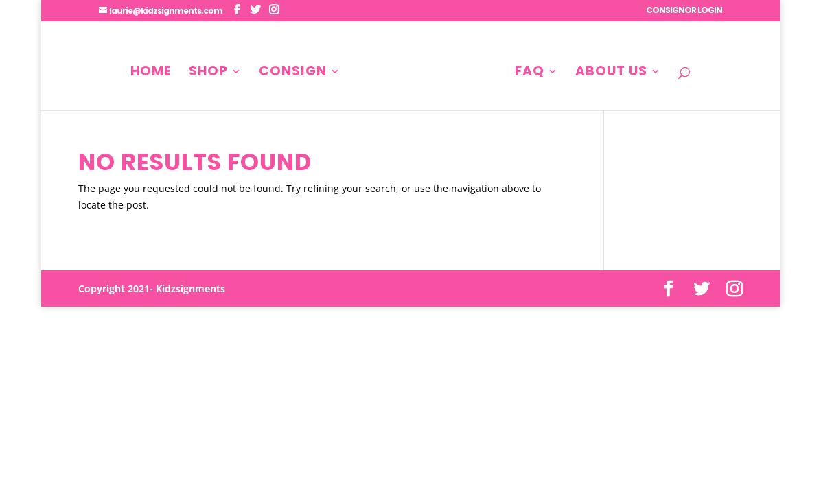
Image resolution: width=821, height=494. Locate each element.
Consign (293, 73)
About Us (611, 73)
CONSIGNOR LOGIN (684, 11)
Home (151, 73)
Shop (208, 73)
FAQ (529, 73)
